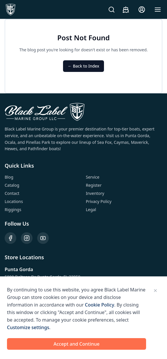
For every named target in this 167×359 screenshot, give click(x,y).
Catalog (12, 185)
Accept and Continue (76, 344)
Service (93, 177)
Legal (91, 209)
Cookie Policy (99, 305)
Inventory (95, 193)
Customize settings (28, 327)
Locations (14, 201)
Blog (9, 177)
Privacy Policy (99, 201)
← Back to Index (83, 66)
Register (94, 185)
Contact (12, 193)
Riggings (13, 209)
